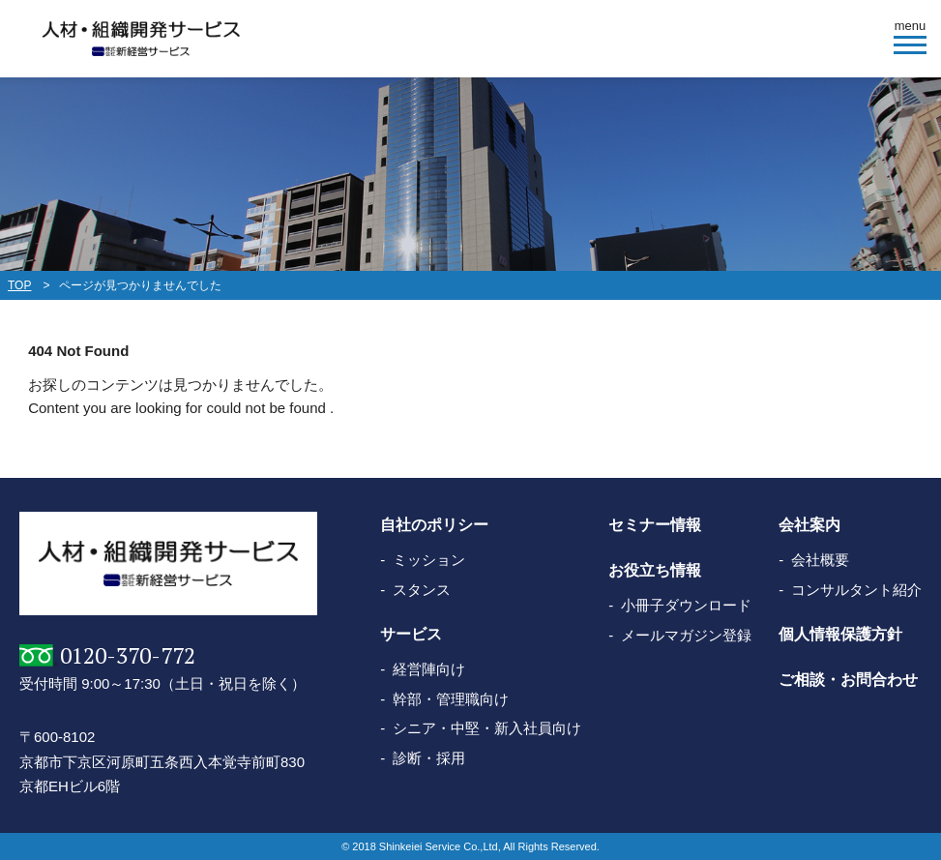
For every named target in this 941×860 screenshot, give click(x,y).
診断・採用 (429, 758)
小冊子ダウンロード (686, 605)
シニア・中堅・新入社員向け (487, 728)
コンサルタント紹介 (856, 589)
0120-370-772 (127, 655)
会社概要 (820, 559)
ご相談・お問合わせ (848, 679)
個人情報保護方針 (840, 634)
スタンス (422, 589)
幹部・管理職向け (451, 699)
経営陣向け (429, 669)
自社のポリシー (434, 525)
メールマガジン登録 (686, 635)
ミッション (429, 559)
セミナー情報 (654, 525)
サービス (411, 634)
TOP (19, 285)
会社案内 (809, 525)
